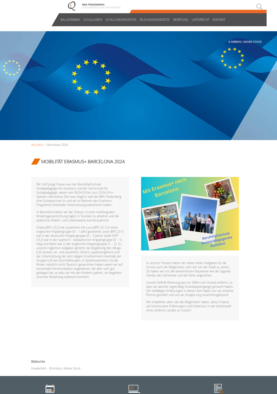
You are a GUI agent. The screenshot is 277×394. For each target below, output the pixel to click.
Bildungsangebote (155, 20)
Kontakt (219, 20)
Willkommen (70, 20)
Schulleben (93, 20)
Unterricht (200, 20)
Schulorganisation (121, 20)
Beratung (180, 20)
